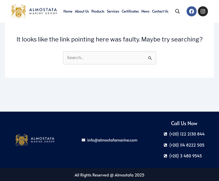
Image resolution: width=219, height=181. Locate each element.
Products (97, 11)
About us (82, 11)
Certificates (130, 11)
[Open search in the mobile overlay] (177, 11)
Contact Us (160, 11)
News (145, 11)
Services (113, 11)
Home (67, 11)
